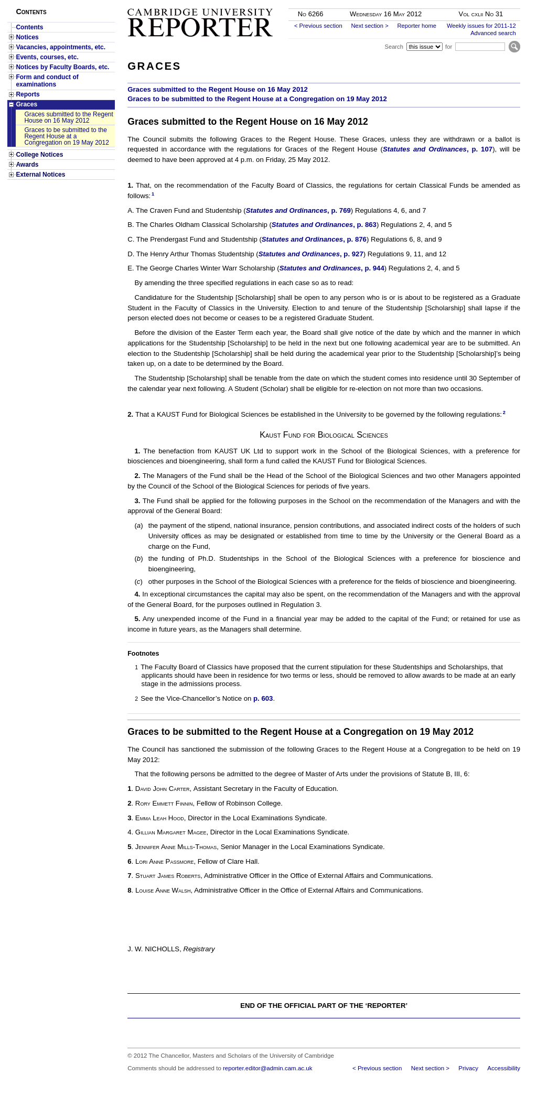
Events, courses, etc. (47, 57)
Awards (27, 164)
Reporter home (416, 26)
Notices (27, 37)
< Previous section (318, 26)
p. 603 (263, 698)
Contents (29, 27)
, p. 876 (355, 239)
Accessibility (503, 1068)
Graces (26, 104)
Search (393, 47)
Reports (27, 94)
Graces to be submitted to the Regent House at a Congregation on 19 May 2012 (66, 136)
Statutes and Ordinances (425, 149)
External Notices (40, 174)
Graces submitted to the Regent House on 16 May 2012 (68, 117)
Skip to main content (492, 3)
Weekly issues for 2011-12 (481, 26)
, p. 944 (372, 268)
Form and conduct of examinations (47, 80)
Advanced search (492, 33)
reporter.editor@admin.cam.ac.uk (267, 1068)
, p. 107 (479, 149)
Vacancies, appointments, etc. (60, 47)
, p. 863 (365, 225)
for (448, 47)
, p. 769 (339, 210)
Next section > (369, 26)
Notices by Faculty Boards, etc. (62, 67)
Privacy (468, 1068)
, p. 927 (351, 254)
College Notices (39, 154)
